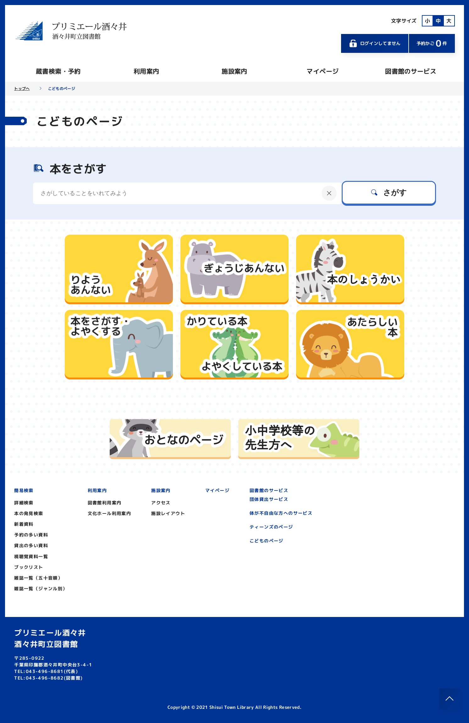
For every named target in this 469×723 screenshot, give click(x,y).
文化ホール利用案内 (109, 513)
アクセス (161, 503)
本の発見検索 (28, 513)
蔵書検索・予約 (58, 71)
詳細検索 (24, 503)
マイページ (322, 71)
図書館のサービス (410, 71)
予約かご (432, 43)
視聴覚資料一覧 (31, 556)
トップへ (22, 88)
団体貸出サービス (269, 499)
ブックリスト (28, 567)
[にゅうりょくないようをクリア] (329, 193)
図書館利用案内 (105, 503)
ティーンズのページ (271, 527)
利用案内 (146, 71)
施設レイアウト (168, 513)
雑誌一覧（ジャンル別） (40, 588)
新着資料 (24, 524)
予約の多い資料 (31, 535)
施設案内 (234, 71)
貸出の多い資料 (31, 545)
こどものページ (267, 541)
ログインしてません (375, 43)
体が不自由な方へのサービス (281, 513)
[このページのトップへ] (449, 698)
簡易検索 (24, 490)
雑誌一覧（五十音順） (38, 578)
